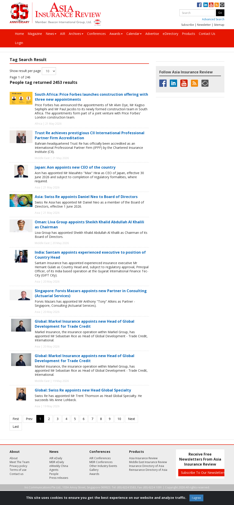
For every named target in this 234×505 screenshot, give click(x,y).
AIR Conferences (100, 458)
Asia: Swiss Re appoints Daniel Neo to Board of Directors (86, 196)
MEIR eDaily (56, 462)
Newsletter (204, 25)
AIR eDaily (55, 458)
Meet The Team (19, 462)
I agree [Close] (196, 498)
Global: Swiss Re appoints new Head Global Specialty (83, 390)
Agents (53, 470)
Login (19, 43)
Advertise (152, 33)
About (14, 458)
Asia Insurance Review (143, 458)
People (53, 474)
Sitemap (219, 25)
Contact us (16, 474)
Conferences (96, 33)
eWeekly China (58, 466)
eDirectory (170, 33)
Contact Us (207, 33)
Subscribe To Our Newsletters (203, 472)
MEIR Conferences (100, 462)
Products (188, 33)
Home (19, 33)
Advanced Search (213, 19)
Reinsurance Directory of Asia (148, 470)
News (51, 33)
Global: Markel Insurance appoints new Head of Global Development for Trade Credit (84, 324)
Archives (76, 33)
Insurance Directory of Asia (146, 466)
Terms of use (18, 470)
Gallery (93, 470)
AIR (62, 33)
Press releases (58, 478)
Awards (116, 33)
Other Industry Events (103, 466)
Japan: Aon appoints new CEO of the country (75, 167)
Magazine (35, 33)
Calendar (134, 33)
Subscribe (187, 25)
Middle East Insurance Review (148, 462)
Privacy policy (18, 466)
